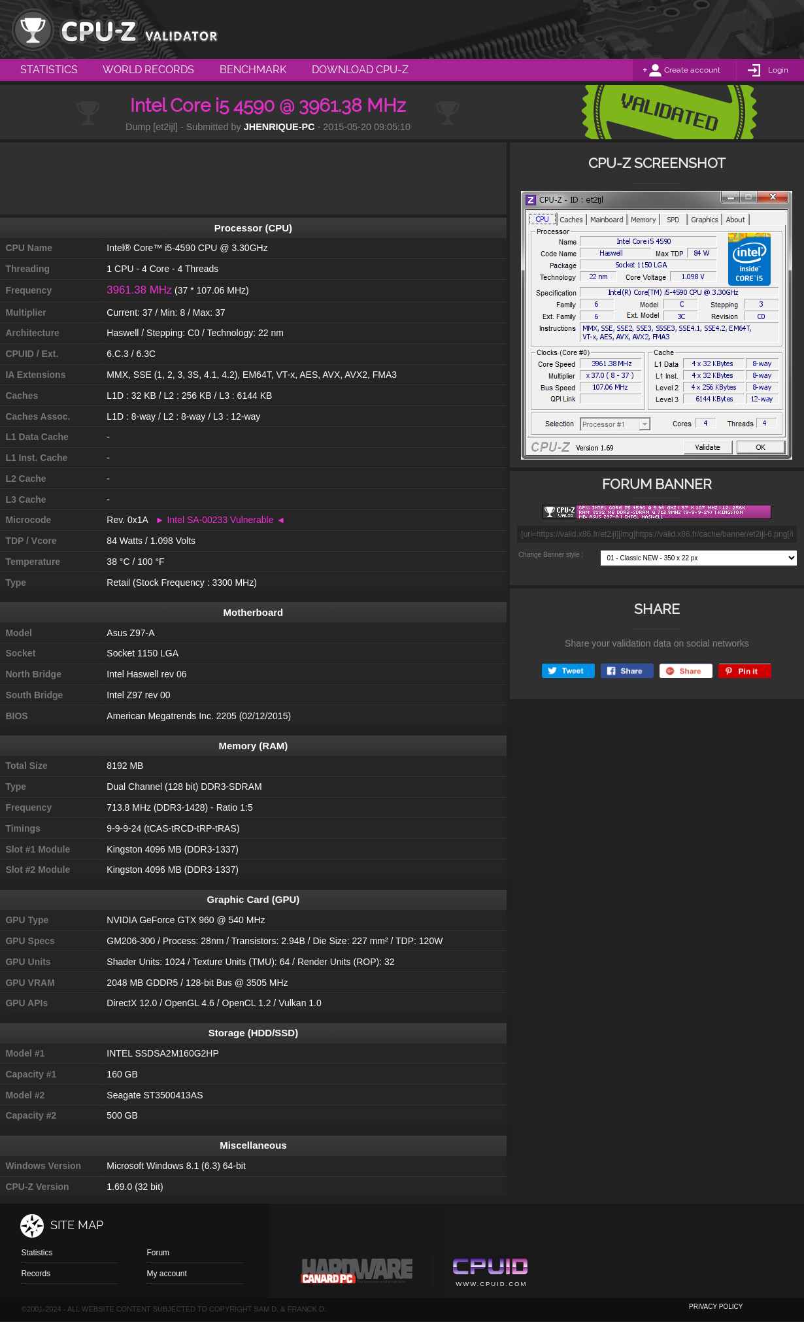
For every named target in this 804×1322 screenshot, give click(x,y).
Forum (157, 1252)
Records (35, 1273)
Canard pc (357, 1274)
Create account (692, 70)
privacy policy (716, 1306)
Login (778, 70)
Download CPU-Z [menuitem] (360, 69)
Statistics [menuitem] (49, 69)
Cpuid (490, 1274)
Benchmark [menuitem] (253, 69)
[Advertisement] (253, 178)
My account (166, 1273)
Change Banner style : (550, 554)
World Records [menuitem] (148, 69)
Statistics (36, 1252)
